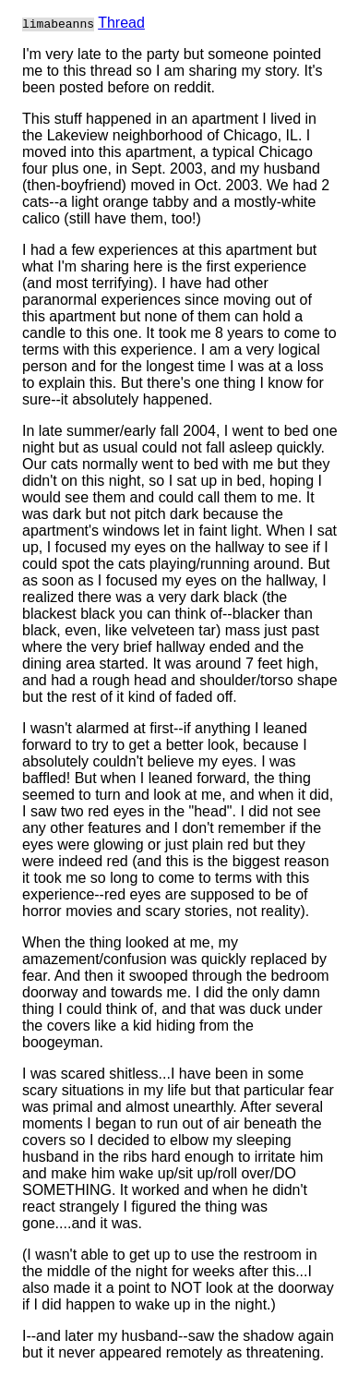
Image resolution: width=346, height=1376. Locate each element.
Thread (121, 22)
